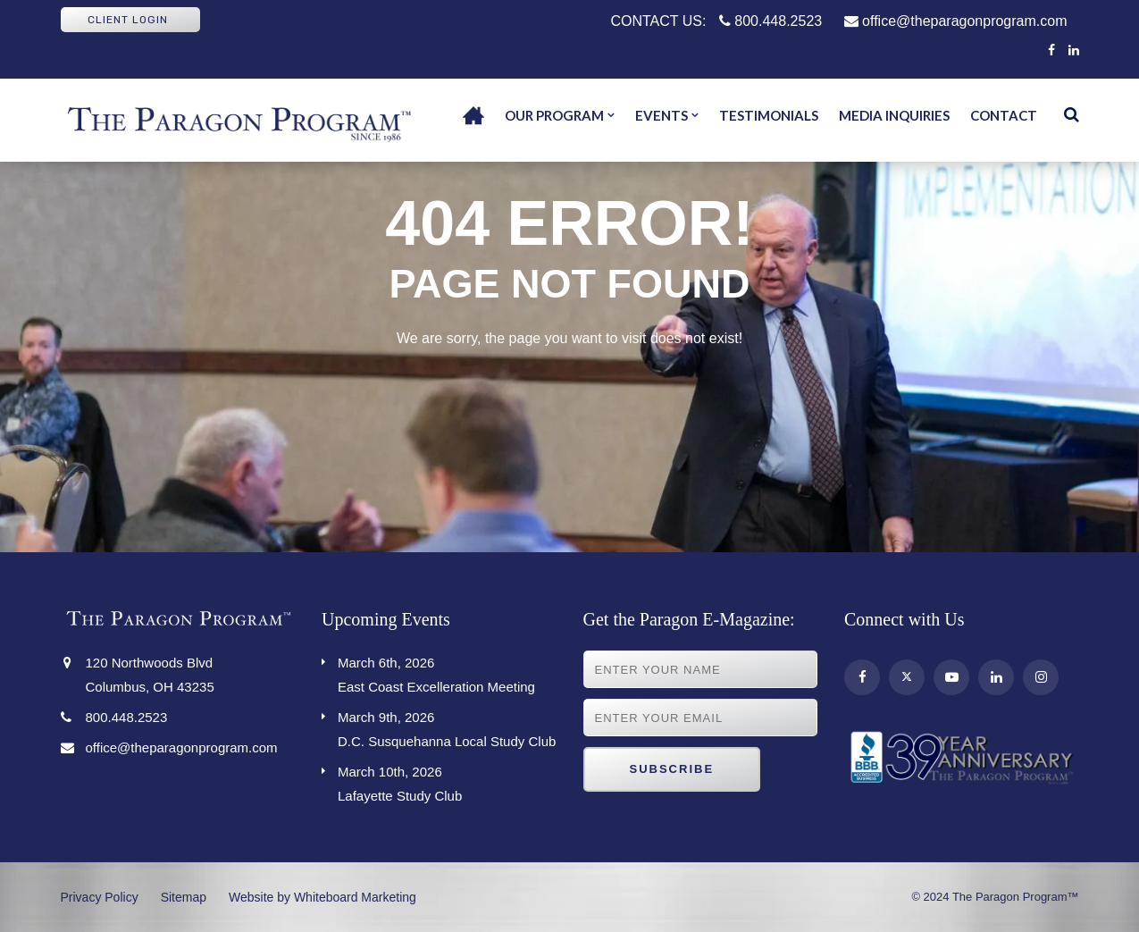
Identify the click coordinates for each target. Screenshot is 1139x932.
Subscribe (672, 769)
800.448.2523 (770, 21)
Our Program (554, 115)
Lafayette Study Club (447, 781)
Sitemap (183, 897)
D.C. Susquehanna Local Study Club (447, 727)
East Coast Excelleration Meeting (447, 672)
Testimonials (768, 115)
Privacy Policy (99, 897)
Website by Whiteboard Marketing (322, 897)
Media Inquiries (894, 115)
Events (661, 115)
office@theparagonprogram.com (956, 21)
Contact (1003, 115)
